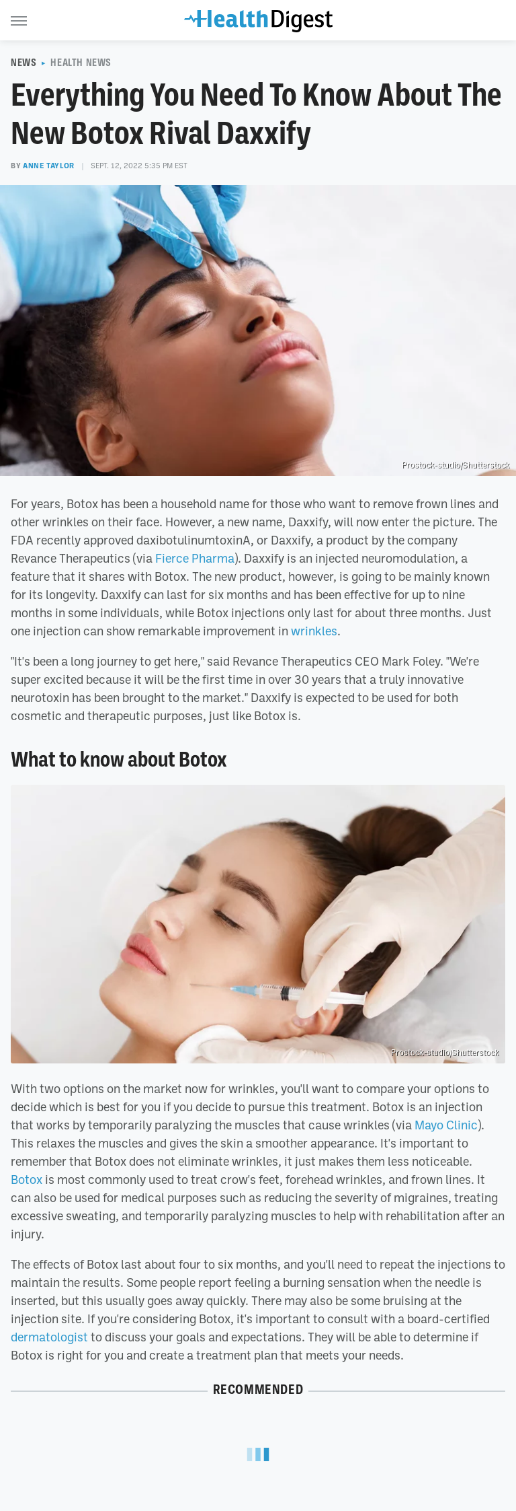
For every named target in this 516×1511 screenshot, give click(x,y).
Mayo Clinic (446, 1124)
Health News (81, 62)
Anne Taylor (49, 165)
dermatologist (49, 1336)
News (23, 62)
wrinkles (314, 630)
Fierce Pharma (194, 558)
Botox (26, 1179)
